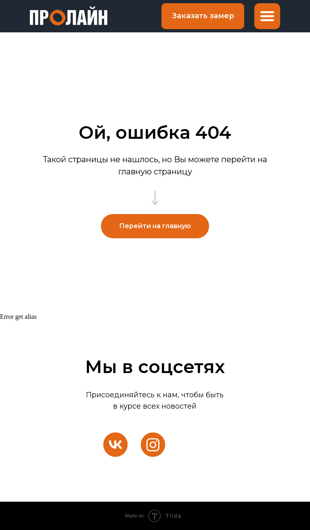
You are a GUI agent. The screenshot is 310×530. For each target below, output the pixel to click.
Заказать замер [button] (203, 15)
